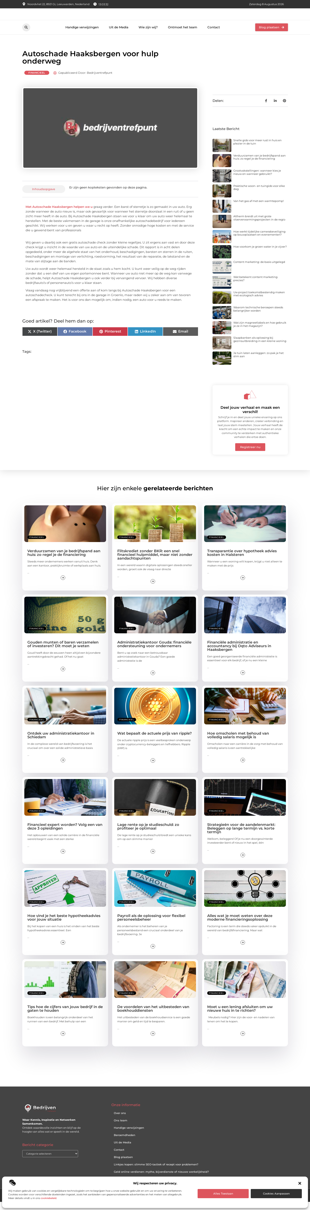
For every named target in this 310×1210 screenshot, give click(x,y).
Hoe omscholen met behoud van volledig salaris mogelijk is (238, 743)
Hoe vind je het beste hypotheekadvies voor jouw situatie (63, 925)
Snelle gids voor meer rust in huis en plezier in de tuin (257, 150)
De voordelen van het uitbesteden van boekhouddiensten (153, 1017)
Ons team (120, 1128)
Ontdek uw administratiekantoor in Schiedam (60, 743)
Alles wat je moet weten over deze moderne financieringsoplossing (239, 925)
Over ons (120, 1121)
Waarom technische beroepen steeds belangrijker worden (258, 317)
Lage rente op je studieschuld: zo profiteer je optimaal (148, 834)
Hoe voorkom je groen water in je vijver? (260, 254)
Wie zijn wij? (148, 35)
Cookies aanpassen (276, 1193)
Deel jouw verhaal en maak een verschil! (250, 417)
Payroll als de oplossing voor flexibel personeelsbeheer (151, 925)
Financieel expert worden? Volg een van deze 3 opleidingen (64, 834)
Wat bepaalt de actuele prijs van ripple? (154, 741)
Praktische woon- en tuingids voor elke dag (259, 195)
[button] (300, 1183)
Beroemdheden (124, 1143)
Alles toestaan (223, 1193)
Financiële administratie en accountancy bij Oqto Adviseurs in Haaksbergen (239, 654)
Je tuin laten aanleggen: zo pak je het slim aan (258, 362)
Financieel (36, 80)
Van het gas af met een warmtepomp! (258, 209)
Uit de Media (118, 35)
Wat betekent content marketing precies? (255, 286)
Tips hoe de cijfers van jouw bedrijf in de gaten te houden (65, 1017)
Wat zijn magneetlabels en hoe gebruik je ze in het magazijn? (259, 332)
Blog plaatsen (123, 1165)
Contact (213, 35)
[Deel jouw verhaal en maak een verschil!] (250, 403)
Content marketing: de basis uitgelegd (259, 269)
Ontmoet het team (182, 35)
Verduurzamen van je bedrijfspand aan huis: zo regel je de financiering (259, 165)
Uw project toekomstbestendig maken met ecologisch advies (259, 302)
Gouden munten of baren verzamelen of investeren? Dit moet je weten (62, 652)
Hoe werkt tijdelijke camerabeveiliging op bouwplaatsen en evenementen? (259, 241)
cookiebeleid (48, 1198)
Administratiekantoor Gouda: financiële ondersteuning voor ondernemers (154, 652)
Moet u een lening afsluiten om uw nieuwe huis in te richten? (240, 1017)
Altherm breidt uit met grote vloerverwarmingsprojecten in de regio (259, 226)
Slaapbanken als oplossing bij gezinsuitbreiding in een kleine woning (259, 347)
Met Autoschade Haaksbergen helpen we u (59, 215)
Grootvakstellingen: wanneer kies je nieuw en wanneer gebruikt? (257, 180)
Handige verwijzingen (82, 35)
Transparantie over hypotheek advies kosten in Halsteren (242, 561)
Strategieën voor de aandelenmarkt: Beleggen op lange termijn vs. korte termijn (241, 836)
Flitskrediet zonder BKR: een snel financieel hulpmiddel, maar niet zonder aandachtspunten (154, 563)
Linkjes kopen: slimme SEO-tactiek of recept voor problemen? (156, 1172)
